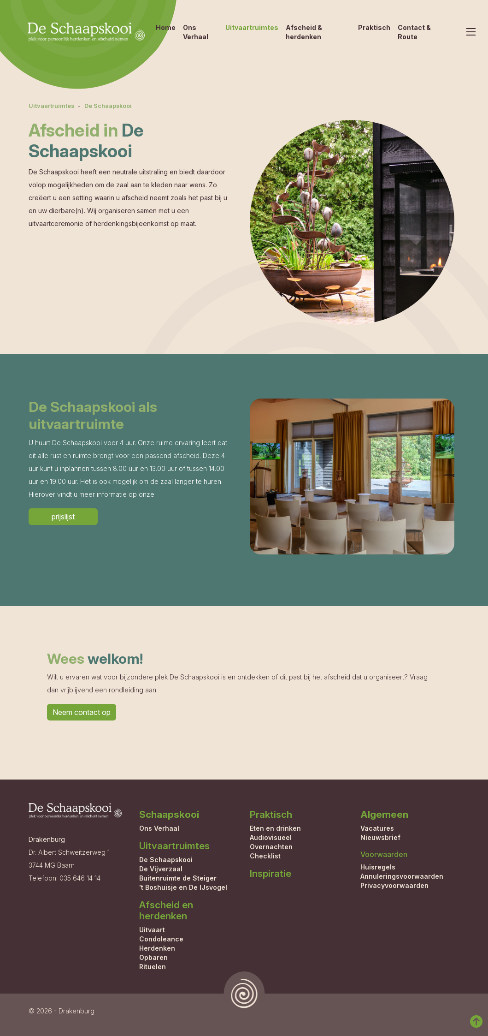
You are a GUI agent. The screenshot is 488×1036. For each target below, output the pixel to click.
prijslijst (63, 516)
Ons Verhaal (195, 32)
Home (166, 27)
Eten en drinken (275, 828)
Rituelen (152, 967)
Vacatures (377, 828)
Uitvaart (152, 930)
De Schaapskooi (108, 105)
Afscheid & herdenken (304, 32)
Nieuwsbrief (380, 837)
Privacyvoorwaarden (394, 885)
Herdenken (157, 948)
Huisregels (377, 867)
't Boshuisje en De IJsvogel (183, 887)
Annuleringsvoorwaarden (401, 876)
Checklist (265, 856)
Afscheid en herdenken (166, 910)
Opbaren (153, 957)
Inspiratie (270, 873)
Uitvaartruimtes (251, 27)
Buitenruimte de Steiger (178, 878)
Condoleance (161, 939)
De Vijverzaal (160, 869)
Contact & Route (414, 32)
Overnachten (271, 847)
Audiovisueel (271, 837)
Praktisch (374, 27)
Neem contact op (82, 712)
